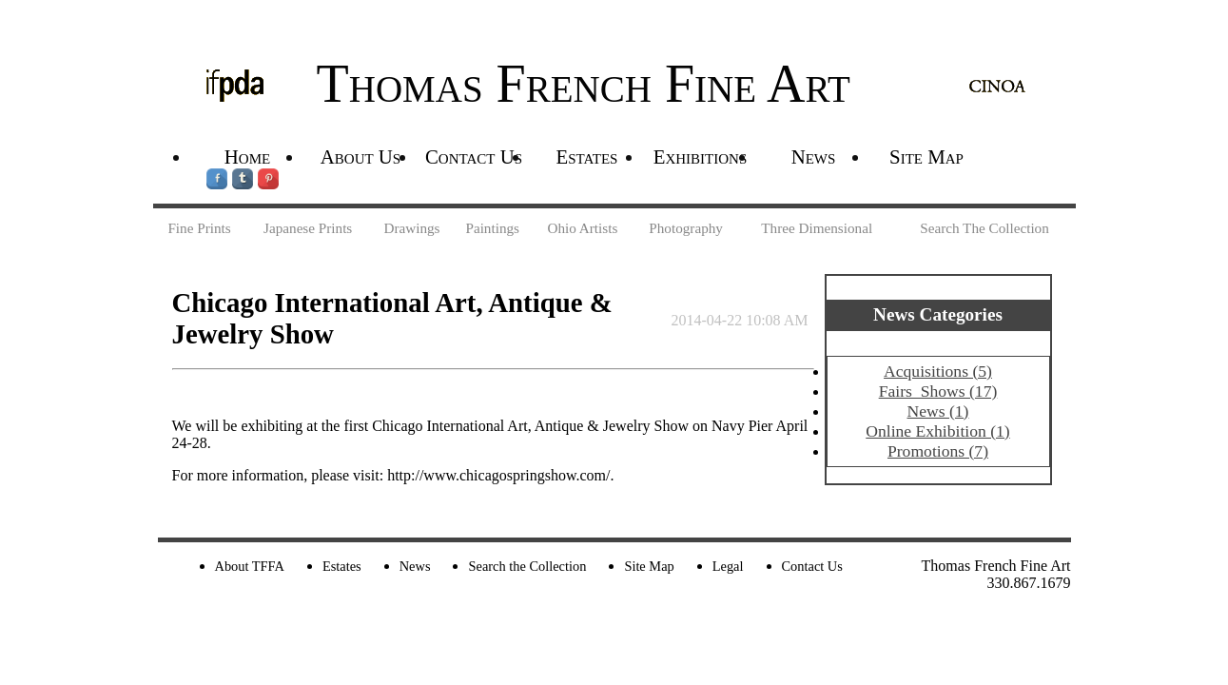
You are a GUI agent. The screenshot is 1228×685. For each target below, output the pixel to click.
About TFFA (249, 566)
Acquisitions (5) (938, 371)
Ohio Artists (582, 228)
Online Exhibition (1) (937, 430)
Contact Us (473, 156)
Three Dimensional (816, 228)
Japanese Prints (307, 228)
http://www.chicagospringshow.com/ (498, 475)
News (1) (938, 411)
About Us (360, 156)
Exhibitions (700, 156)
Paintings (492, 228)
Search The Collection (984, 228)
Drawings (411, 228)
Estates (587, 156)
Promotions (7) (937, 450)
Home (247, 156)
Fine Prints (198, 228)
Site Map (926, 156)
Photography (686, 228)
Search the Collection (527, 566)
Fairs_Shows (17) (938, 391)
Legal (728, 566)
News (813, 156)
